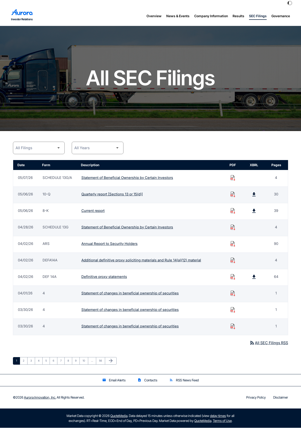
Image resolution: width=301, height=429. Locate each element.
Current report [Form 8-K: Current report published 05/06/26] (93, 211)
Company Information (211, 16)
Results (238, 16)
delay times (218, 417)
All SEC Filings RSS (268, 343)
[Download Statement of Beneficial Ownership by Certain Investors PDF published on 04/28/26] (233, 228)
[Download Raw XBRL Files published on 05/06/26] (254, 195)
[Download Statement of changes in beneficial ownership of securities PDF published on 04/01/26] (233, 294)
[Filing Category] (39, 149)
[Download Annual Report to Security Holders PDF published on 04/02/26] (233, 245)
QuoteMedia (118, 417)
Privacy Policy (256, 398)
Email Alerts (113, 381)
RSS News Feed (184, 381)
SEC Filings (258, 16)
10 (85, 361)
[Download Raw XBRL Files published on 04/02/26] (254, 277)
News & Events (178, 16)
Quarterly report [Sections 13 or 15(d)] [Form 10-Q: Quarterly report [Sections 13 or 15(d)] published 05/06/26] (112, 195)
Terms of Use (222, 422)
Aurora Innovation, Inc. (40, 398)
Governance (280, 16)
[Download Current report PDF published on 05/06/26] (233, 211)
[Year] (97, 149)
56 (102, 361)
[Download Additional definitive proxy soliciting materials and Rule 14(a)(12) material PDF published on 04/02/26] (233, 261)
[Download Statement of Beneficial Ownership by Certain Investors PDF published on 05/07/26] (233, 179)
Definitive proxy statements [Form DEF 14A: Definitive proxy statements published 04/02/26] (104, 277)
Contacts (147, 381)
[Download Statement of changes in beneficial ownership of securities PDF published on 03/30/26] (233, 311)
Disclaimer (280, 398)
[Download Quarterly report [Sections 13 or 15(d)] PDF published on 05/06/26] (233, 195)
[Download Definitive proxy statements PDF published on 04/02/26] (233, 277)
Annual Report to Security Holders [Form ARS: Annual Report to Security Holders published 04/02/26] (109, 244)
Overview (154, 16)
